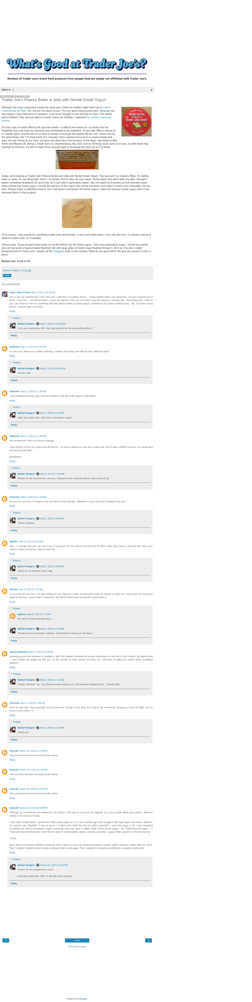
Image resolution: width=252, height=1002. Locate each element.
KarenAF (14, 751)
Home (77, 940)
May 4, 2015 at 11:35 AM (33, 391)
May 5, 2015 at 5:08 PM (52, 518)
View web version (77, 946)
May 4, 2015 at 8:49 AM (43, 292)
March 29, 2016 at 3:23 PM (54, 865)
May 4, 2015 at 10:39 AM (33, 346)
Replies (17, 318)
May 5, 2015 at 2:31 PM (31, 541)
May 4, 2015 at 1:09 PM (52, 413)
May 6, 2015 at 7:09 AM (52, 628)
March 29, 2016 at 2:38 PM (34, 770)
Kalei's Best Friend (19, 292)
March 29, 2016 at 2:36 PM (34, 751)
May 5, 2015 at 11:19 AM (33, 497)
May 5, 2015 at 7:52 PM (31, 589)
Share (7, 275)
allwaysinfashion (18, 652)
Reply (12, 311)
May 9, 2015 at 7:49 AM (52, 727)
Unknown (14, 346)
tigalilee (13, 541)
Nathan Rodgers (26, 323)
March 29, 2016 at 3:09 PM (34, 808)
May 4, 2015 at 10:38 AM (53, 323)
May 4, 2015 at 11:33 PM (33, 436)
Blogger (83, 999)
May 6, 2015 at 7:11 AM (52, 680)
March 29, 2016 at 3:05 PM (34, 789)
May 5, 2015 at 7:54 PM (39, 614)
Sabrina (13, 589)
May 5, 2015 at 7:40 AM (52, 474)
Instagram (58, 251)
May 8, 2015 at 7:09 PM (33, 703)
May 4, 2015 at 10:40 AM (53, 368)
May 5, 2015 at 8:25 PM (41, 652)
